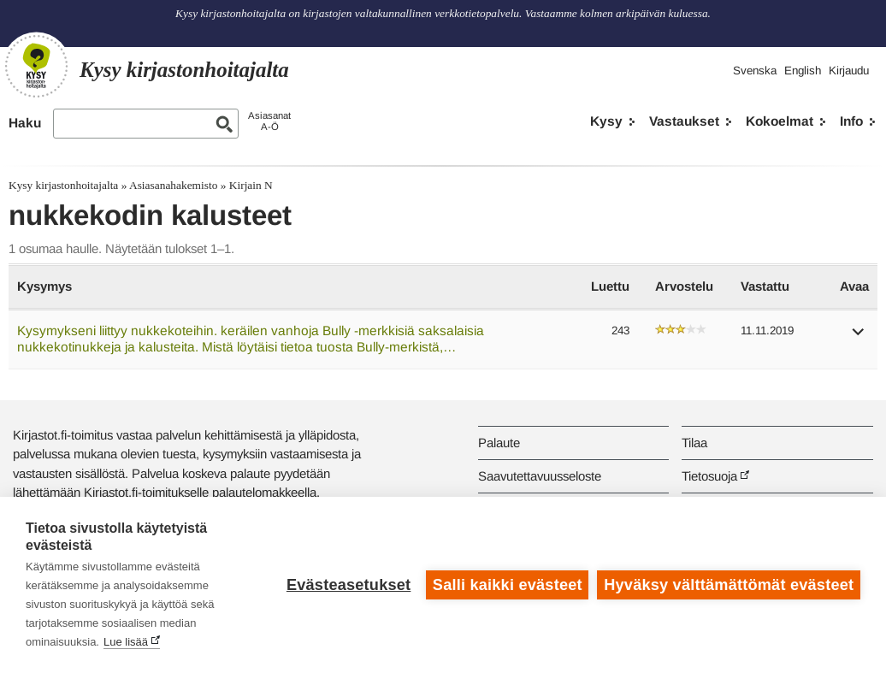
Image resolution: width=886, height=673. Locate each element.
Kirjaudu (849, 70)
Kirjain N (251, 185)
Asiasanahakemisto (173, 185)
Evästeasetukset (348, 584)
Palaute (499, 442)
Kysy (606, 121)
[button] (858, 337)
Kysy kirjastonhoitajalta (63, 185)
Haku (25, 122)
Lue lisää (125, 641)
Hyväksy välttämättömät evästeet (729, 584)
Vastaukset (684, 121)
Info (851, 121)
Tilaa (694, 442)
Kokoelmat (779, 121)
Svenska (755, 70)
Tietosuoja (709, 476)
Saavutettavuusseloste (539, 476)
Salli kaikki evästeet (507, 584)
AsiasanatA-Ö (269, 121)
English (802, 70)
